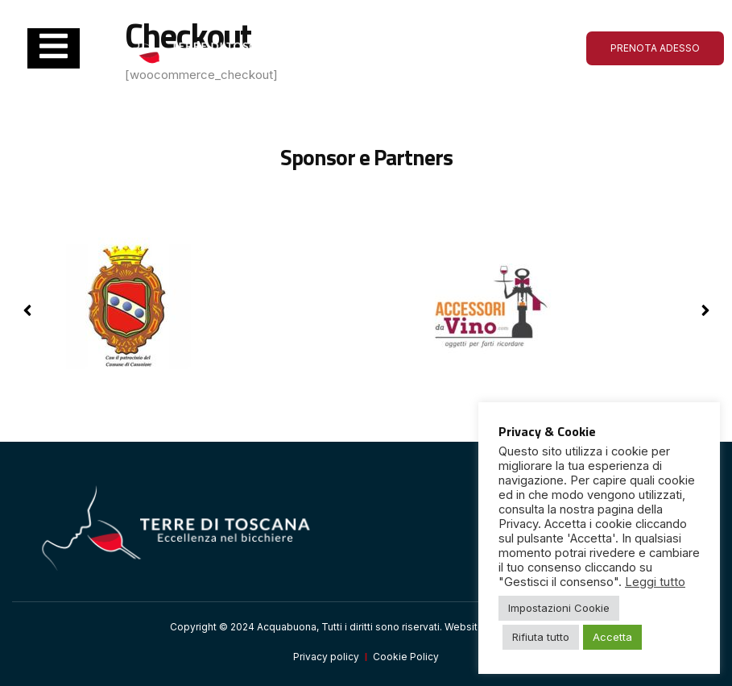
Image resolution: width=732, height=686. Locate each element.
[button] (705, 310)
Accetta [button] (612, 636)
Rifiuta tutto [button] (540, 636)
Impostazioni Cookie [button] (559, 607)
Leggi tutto (655, 582)
